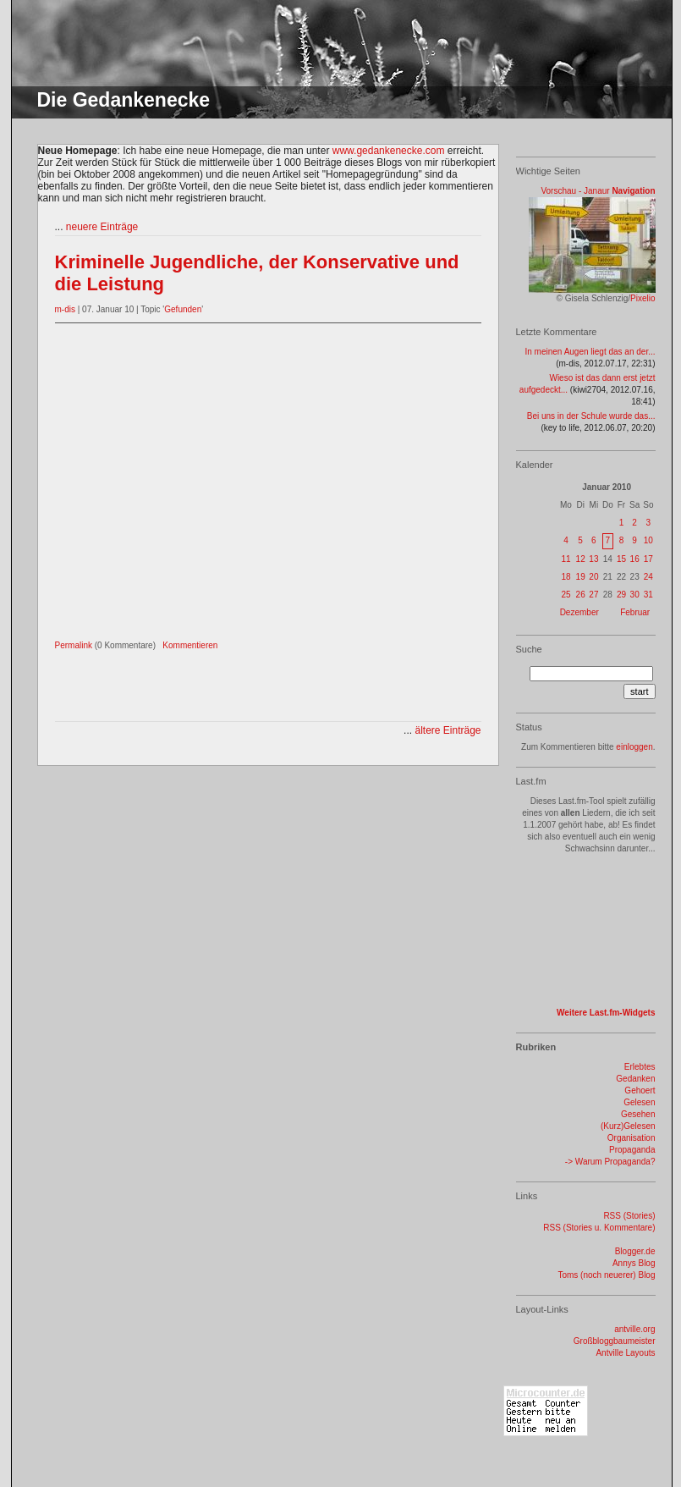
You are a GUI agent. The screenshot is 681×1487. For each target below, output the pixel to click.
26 (580, 594)
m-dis (65, 309)
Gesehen (638, 1114)
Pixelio (642, 298)
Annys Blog (634, 1263)
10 (648, 540)
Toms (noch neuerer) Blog (606, 1275)
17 (648, 559)
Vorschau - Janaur (575, 191)
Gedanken (635, 1078)
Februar (635, 612)
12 (580, 559)
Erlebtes (640, 1066)
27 (593, 594)
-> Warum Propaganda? (610, 1161)
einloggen (634, 747)
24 (648, 576)
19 (580, 576)
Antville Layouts (625, 1353)
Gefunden (182, 309)
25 (565, 594)
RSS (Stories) (629, 1215)
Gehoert (639, 1090)
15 (621, 559)
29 (621, 594)
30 (635, 594)
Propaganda (632, 1149)
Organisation (631, 1138)
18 (565, 576)
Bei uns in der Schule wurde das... (591, 416)
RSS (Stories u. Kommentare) (599, 1227)
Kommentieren (189, 645)
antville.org (634, 1329)
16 (635, 559)
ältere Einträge (448, 730)
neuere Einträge (102, 227)
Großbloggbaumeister (615, 1341)
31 (648, 594)
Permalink (73, 645)
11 (565, 559)
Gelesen (639, 1102)
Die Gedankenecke (124, 100)
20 (593, 576)
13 (593, 559)
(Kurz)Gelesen (628, 1126)
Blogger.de (635, 1251)
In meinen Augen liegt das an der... (590, 351)
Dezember (579, 612)
